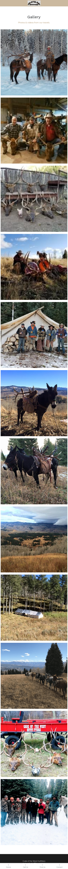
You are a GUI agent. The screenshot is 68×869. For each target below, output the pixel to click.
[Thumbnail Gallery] (34, 62)
